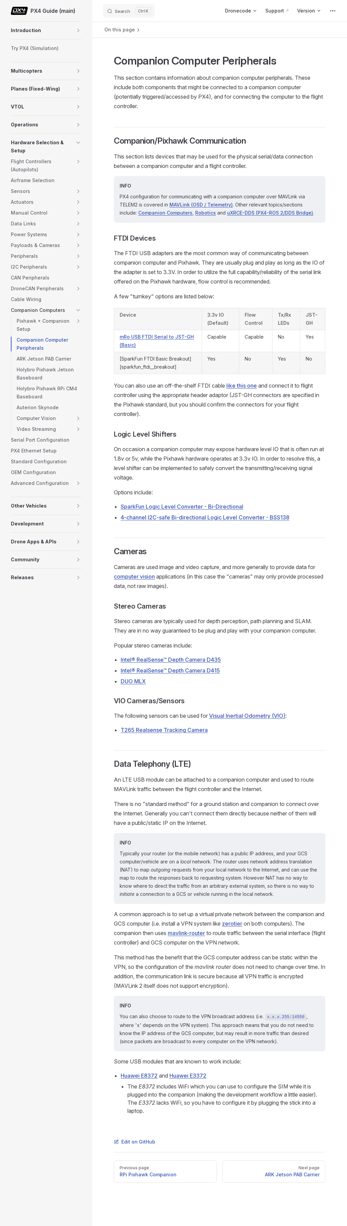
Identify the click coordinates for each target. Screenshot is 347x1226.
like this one (241, 385)
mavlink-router (186, 933)
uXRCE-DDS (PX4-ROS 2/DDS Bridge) (270, 213)
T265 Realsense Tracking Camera (164, 730)
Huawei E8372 (139, 1075)
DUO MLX (133, 681)
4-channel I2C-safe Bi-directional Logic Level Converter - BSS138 (205, 517)
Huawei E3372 (187, 1075)
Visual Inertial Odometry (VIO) (247, 715)
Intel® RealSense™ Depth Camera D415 (170, 670)
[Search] (129, 11)
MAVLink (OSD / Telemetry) (201, 204)
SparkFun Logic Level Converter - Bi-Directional (182, 506)
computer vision (134, 576)
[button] (78, 30)
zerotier (232, 923)
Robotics (205, 213)
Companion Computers (165, 213)
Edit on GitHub (134, 1142)
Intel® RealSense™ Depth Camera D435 (171, 659)
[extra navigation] (332, 11)
